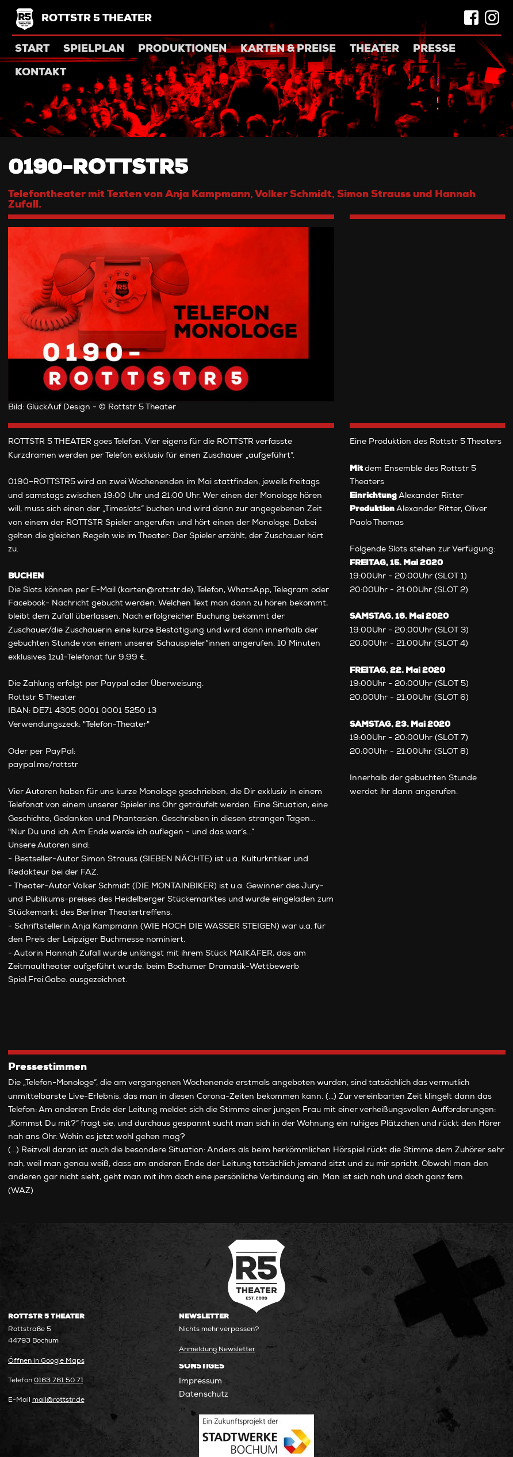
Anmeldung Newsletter (217, 1350)
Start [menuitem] (32, 49)
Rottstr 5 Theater (96, 19)
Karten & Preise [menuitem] (288, 49)
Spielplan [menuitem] (93, 49)
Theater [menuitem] (374, 49)
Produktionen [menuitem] (182, 49)
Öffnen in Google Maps (46, 1361)
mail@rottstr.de (58, 1400)
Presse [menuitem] (434, 49)
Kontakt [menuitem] (40, 73)
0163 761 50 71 (58, 1381)
